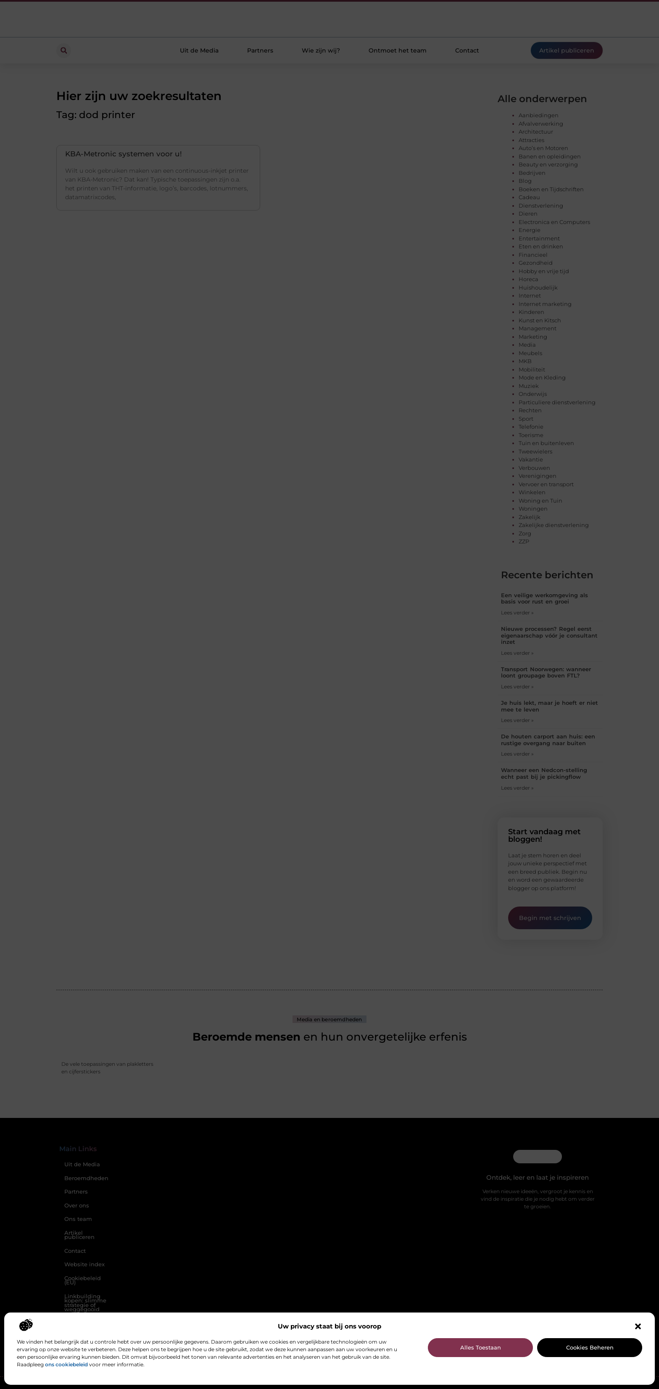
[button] (638, 1326)
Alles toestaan (480, 1347)
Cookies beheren (590, 1347)
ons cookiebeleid (66, 1364)
